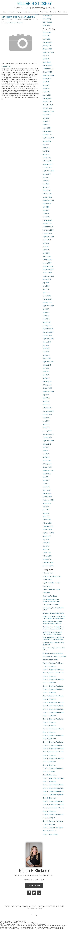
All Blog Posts (47, 15)
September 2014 (48, 391)
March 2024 (47, 95)
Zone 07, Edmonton (49, 693)
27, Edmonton (47, 580)
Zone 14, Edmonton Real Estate (53, 729)
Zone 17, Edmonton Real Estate (53, 745)
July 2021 (46, 177)
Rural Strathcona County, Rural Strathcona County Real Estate (53, 628)
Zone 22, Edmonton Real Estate (53, 768)
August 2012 (47, 444)
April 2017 (46, 319)
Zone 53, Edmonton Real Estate (53, 795)
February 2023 (47, 131)
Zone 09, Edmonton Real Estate (53, 706)
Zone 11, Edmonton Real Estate (53, 712)
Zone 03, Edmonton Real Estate (53, 679)
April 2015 (46, 378)
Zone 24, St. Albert (49, 772)
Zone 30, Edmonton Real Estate (53, 791)
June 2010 (46, 510)
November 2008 (48, 566)
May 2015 (46, 375)
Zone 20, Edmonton (49, 755)
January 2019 (47, 263)
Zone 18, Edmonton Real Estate (53, 749)
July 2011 (46, 477)
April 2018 (46, 293)
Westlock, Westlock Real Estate (53, 663)
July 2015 (46, 368)
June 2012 (46, 451)
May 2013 (46, 424)
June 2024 (46, 85)
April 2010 (46, 516)
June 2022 (46, 148)
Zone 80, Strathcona (49, 831)
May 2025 (46, 59)
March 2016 (47, 358)
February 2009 (47, 556)
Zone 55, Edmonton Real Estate (53, 801)
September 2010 (48, 500)
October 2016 (47, 335)
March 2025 (47, 62)
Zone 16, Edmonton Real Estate (53, 742)
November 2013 (48, 411)
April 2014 (46, 404)
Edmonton (46, 593)
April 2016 (46, 355)
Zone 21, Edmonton (49, 762)
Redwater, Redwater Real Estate (53, 613)
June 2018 (46, 286)
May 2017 (46, 316)
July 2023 (46, 118)
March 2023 (47, 128)
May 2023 (46, 125)
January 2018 (47, 302)
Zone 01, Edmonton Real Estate (53, 670)
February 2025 (47, 65)
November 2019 (48, 230)
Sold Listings (47, 25)
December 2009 (48, 526)
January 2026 (47, 46)
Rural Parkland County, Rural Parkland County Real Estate (52, 623)
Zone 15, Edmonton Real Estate (53, 735)
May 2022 (46, 151)
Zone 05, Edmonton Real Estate (53, 689)
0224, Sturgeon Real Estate (52, 576)
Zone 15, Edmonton (49, 732)
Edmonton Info (33, 12)
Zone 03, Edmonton (49, 676)
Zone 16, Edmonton (49, 739)
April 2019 (46, 253)
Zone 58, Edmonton (49, 811)
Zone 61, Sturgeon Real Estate (53, 821)
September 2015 (48, 362)
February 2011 (47, 493)
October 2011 (47, 467)
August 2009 (47, 536)
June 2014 (46, 398)
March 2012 (47, 460)
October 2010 (47, 497)
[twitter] (34, 893)
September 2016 (48, 339)
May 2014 (46, 401)
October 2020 (47, 197)
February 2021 (47, 194)
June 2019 (46, 246)
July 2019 (46, 243)
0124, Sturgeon (48, 573)
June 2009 (46, 543)
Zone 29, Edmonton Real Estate (53, 788)
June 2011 (46, 480)
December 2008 (48, 563)
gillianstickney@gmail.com (34, 908)
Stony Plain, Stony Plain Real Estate (54, 656)
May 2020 (46, 214)
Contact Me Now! (34, 886)
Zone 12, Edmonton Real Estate (53, 719)
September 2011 (48, 470)
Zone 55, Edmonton (49, 798)
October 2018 (47, 273)
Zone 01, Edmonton (49, 666)
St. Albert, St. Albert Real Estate (53, 653)
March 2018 (47, 296)
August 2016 (47, 342)
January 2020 (47, 223)
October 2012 (47, 437)
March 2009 (47, 553)
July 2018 (46, 283)
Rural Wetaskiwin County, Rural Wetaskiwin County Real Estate (53, 638)
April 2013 (46, 428)
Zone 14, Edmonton (49, 726)
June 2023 (46, 121)
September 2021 (48, 171)
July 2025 (46, 56)
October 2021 (47, 167)
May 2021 (46, 184)
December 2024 (48, 69)
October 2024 (47, 72)
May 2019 (46, 250)
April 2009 (46, 549)
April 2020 (46, 217)
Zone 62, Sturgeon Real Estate (53, 828)
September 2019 (48, 237)
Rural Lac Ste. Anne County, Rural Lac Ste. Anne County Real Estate (54, 617)
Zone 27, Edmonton (49, 781)
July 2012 (46, 447)
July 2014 (46, 395)
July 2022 (46, 144)
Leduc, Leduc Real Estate (51, 605)
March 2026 (47, 39)
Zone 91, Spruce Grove (50, 834)
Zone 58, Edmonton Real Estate (53, 814)
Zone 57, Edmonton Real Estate (15, 23)
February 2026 (47, 42)
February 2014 (47, 408)
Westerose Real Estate (50, 660)
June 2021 (46, 181)
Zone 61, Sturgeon (49, 818)
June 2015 (46, 372)
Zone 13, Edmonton (49, 722)
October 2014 (47, 388)
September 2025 (48, 52)
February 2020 (47, 220)
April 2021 (46, 187)
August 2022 (47, 141)
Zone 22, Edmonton (49, 765)
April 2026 (46, 36)
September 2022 (48, 138)
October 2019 (47, 233)
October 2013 (47, 414)
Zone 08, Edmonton (49, 699)
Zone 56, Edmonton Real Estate (53, 805)
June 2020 (46, 210)
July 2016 (46, 345)
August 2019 (47, 240)
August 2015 (47, 365)
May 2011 (46, 483)
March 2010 (47, 520)
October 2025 (47, 49)
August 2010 (47, 503)
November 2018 (48, 269)
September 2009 (48, 533)
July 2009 (46, 539)
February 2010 (47, 523)
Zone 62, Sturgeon (49, 824)
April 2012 (46, 457)
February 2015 (47, 381)
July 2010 (46, 507)
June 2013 (46, 421)
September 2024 (48, 75)
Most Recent (47, 32)
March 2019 (47, 256)
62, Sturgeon (47, 586)
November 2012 (48, 434)
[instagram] (39, 893)
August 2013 (47, 418)
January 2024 (47, 102)
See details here (6, 66)
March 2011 (47, 490)
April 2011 (46, 487)
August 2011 (47, 474)
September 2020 (48, 200)
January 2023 (47, 135)
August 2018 (47, 279)
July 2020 (46, 207)
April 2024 (46, 92)
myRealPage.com (34, 917)
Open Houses (47, 22)
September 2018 (48, 276)
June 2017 (46, 312)
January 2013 (47, 431)
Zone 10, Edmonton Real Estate (53, 709)
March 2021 (47, 190)
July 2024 (46, 82)
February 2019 (47, 260)
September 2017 (48, 306)
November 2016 (48, 332)
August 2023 (47, 115)
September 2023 (48, 111)
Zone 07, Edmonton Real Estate (53, 696)
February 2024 (47, 98)
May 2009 (46, 546)
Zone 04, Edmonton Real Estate (53, 686)
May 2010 (46, 513)
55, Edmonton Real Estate (51, 583)
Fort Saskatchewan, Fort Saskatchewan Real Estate (51, 600)
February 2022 (47, 161)
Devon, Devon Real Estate (51, 589)
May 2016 (46, 352)
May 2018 (46, 289)
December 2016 (48, 329)
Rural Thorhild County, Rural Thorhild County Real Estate (52, 633)
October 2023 (47, 108)
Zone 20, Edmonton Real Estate (53, 758)
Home (4, 12)
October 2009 (47, 530)
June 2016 (46, 349)
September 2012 (48, 441)
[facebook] (29, 893)
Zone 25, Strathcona (49, 775)
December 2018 (48, 266)
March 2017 (47, 322)
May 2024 (46, 88)
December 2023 (48, 105)
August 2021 (47, 174)
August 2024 (47, 79)
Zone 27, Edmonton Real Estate (53, 785)
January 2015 (47, 385)
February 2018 (47, 299)
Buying (19, 12)
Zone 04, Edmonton (49, 683)
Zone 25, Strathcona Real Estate (53, 778)
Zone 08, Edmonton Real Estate (53, 702)
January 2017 (47, 325)
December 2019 (48, 227)
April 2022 (46, 154)
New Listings (47, 19)
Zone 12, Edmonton (49, 716)
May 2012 (46, 454)
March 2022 (47, 158)
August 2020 (47, 204)
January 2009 (47, 559)
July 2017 (46, 309)
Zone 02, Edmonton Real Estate (53, 673)
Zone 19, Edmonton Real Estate (53, 752)
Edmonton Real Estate (50, 596)
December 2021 (48, 164)
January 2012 (47, 464)
